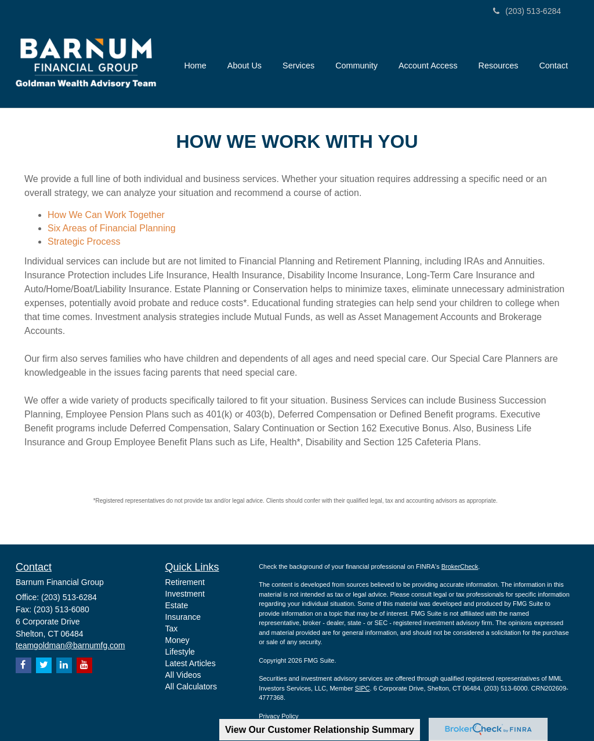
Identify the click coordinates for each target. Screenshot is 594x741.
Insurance (183, 617)
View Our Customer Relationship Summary (319, 730)
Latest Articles (190, 663)
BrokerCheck (460, 566)
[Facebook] (23, 665)
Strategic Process (84, 241)
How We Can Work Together (106, 215)
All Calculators (191, 686)
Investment (185, 593)
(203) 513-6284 (527, 11)
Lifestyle (180, 651)
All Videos (183, 675)
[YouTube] (84, 665)
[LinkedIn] (64, 665)
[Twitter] (44, 665)
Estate (177, 605)
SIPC (362, 688)
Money (177, 640)
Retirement (185, 582)
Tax (171, 628)
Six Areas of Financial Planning (112, 228)
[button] (244, 65)
